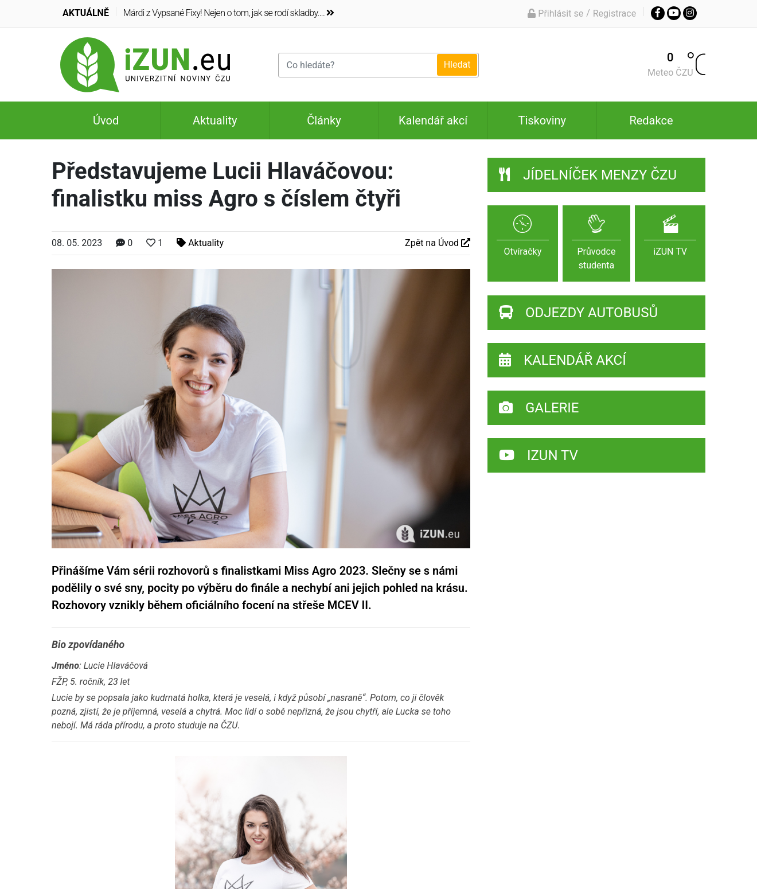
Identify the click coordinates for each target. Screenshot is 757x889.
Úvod (106, 120)
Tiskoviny (542, 120)
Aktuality (215, 120)
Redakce (651, 120)
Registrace (614, 13)
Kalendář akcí (433, 120)
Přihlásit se (555, 13)
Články (324, 120)
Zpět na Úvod (437, 242)
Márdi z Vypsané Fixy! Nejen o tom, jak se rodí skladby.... (228, 12)
